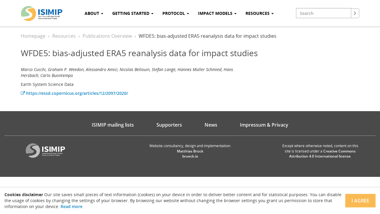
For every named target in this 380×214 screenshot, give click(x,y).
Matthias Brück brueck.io (190, 154)
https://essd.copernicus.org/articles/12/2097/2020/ (74, 93)
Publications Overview (107, 36)
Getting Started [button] (132, 13)
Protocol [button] (175, 13)
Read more (72, 206)
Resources (64, 36)
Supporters (169, 125)
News (211, 125)
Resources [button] (260, 13)
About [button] (94, 13)
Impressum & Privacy (264, 125)
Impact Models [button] (217, 13)
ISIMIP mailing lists (113, 125)
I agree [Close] (360, 200)
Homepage (33, 36)
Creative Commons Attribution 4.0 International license (322, 154)
